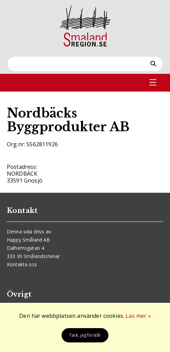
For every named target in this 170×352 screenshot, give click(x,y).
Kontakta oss (22, 264)
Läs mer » (138, 316)
